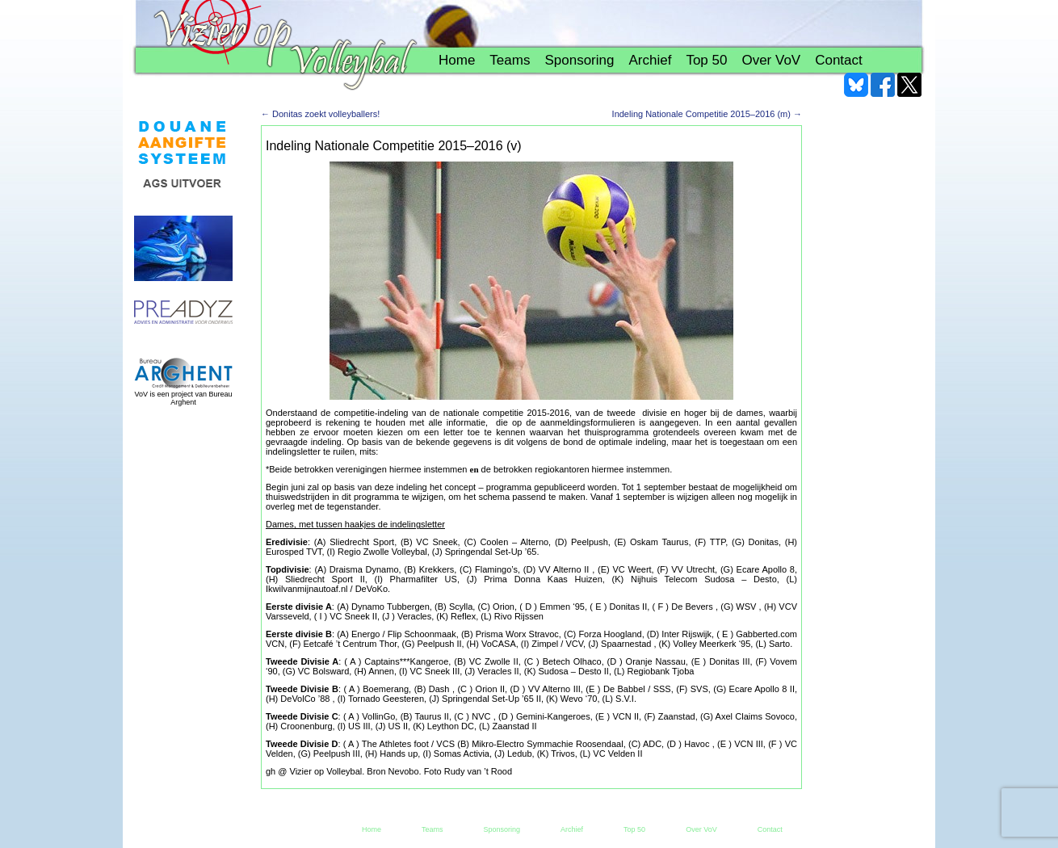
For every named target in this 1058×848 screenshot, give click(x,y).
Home (457, 60)
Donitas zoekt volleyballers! (320, 114)
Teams (509, 60)
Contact (839, 60)
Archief (649, 60)
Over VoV (770, 60)
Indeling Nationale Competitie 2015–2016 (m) (707, 114)
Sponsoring (579, 60)
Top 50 (706, 60)
